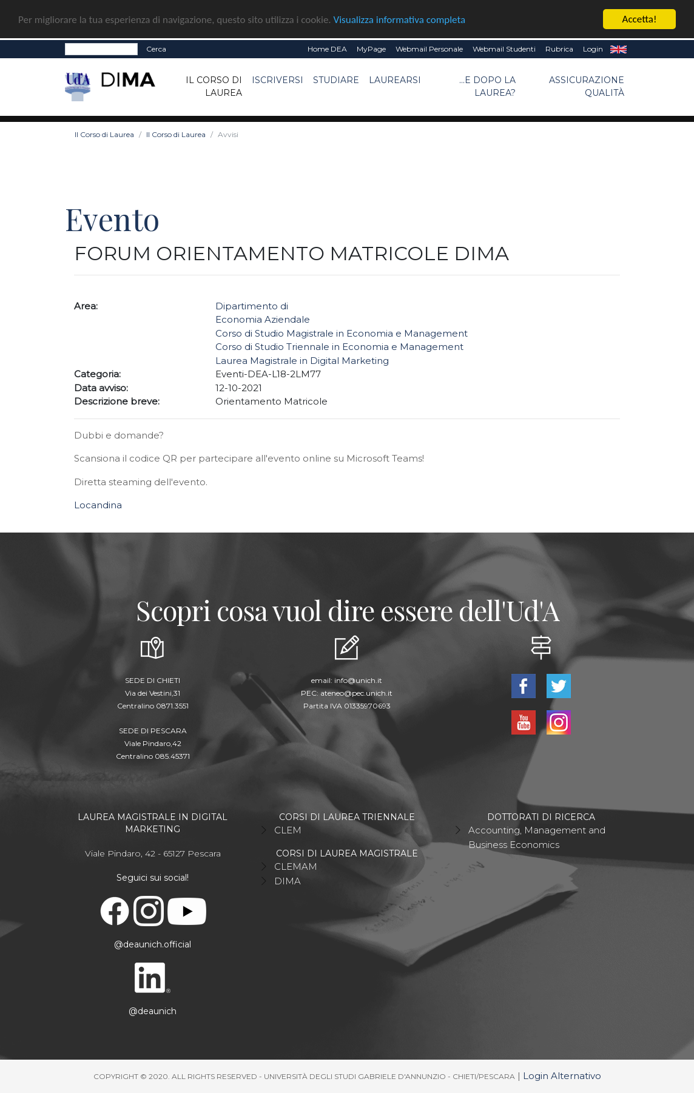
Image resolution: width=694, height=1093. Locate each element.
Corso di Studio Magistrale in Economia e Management (341, 333)
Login (593, 48)
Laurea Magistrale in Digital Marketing (302, 360)
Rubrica (559, 48)
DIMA (287, 881)
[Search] (101, 49)
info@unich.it (358, 680)
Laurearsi (395, 80)
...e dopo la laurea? (487, 86)
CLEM (288, 830)
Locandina (98, 505)
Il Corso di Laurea (214, 86)
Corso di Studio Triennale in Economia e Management (339, 346)
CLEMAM (295, 866)
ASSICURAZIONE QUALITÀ (586, 86)
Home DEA (327, 48)
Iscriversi (277, 80)
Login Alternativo (562, 1075)
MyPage (371, 48)
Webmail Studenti (504, 48)
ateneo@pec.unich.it (356, 693)
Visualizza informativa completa (400, 19)
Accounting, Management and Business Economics (536, 837)
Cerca (156, 48)
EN (618, 49)
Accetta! (639, 19)
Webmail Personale (429, 48)
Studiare (336, 80)
